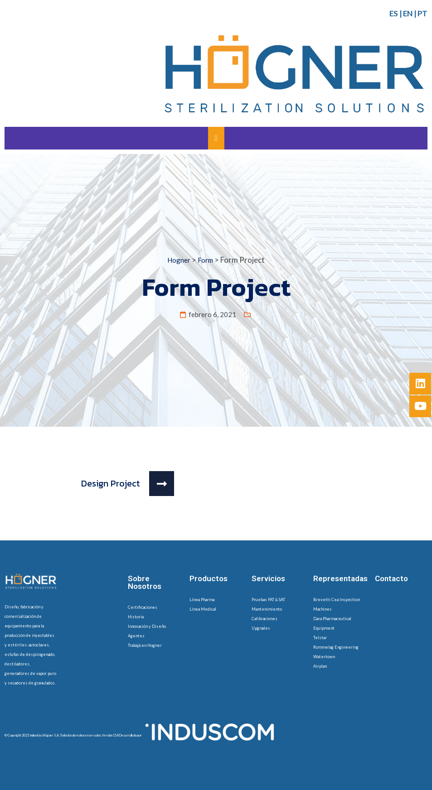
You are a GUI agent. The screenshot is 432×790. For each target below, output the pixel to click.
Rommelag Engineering (336, 647)
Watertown (324, 656)
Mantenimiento (267, 609)
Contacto (391, 578)
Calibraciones (264, 618)
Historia (136, 616)
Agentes (136, 635)
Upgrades (261, 628)
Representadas (340, 578)
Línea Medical (202, 609)
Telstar (320, 637)
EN (408, 13)
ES (393, 13)
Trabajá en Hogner (145, 645)
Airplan (320, 666)
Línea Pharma (201, 599)
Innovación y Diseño (147, 626)
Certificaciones (142, 607)
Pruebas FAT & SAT (268, 599)
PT (422, 13)
